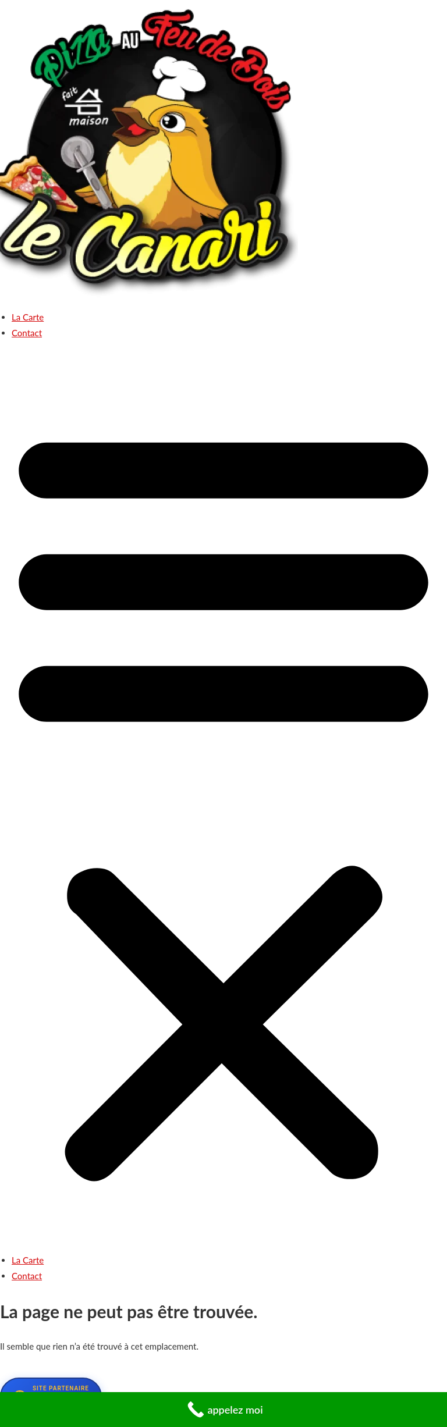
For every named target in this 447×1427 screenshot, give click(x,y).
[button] (223, 801)
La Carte (28, 317)
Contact (27, 333)
